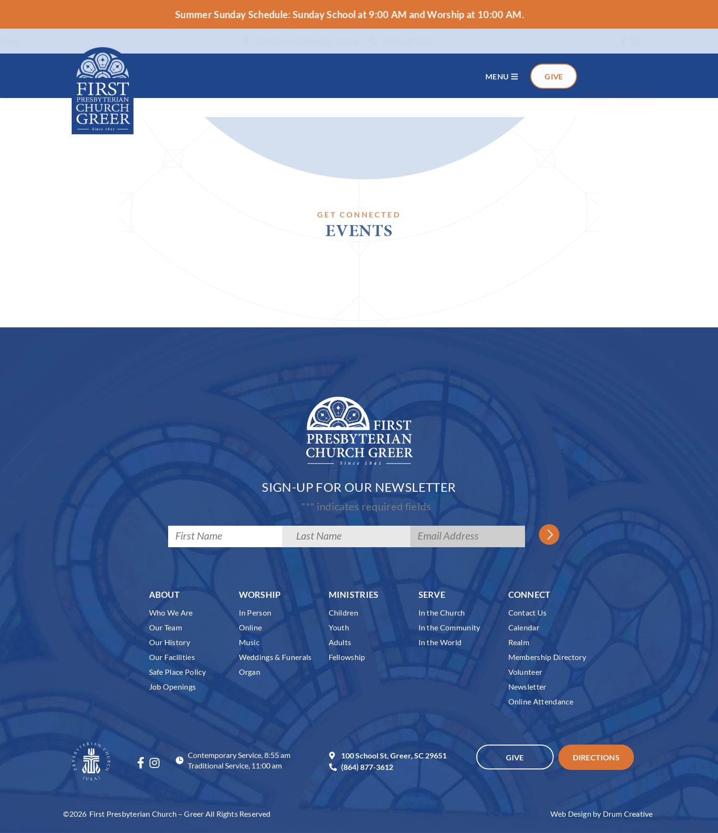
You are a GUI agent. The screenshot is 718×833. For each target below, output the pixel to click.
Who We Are (171, 612)
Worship (260, 594)
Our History (170, 642)
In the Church (441, 612)
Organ (250, 671)
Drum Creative (628, 813)
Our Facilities (172, 656)
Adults (340, 642)
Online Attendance (541, 701)
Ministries (354, 594)
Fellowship (347, 656)
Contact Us (527, 612)
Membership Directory (547, 656)
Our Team (165, 627)
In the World (440, 642)
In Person (255, 612)
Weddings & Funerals (275, 656)
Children (344, 612)
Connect (529, 594)
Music (249, 642)
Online (250, 627)
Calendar (524, 627)
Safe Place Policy (177, 671)
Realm (519, 642)
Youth (339, 627)
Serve (432, 594)
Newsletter (527, 686)
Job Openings (172, 686)
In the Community (449, 627)
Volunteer (525, 671)
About (164, 594)
